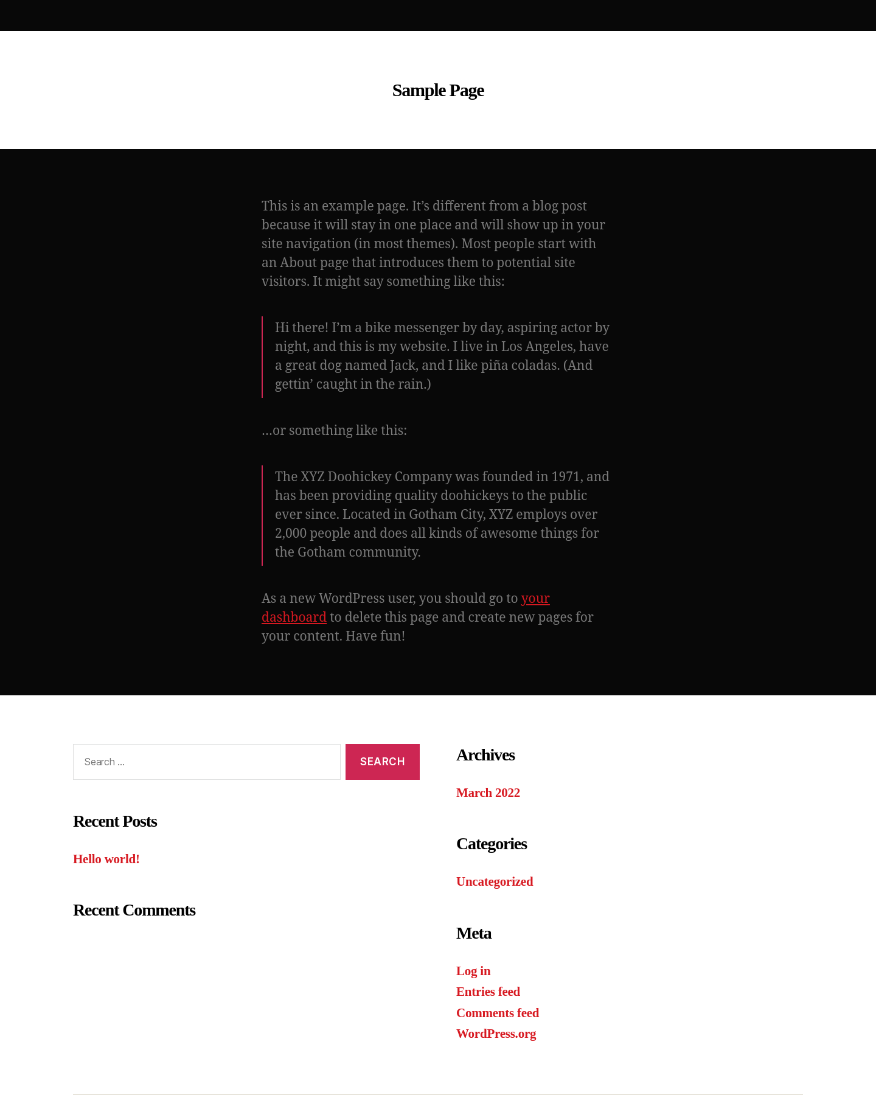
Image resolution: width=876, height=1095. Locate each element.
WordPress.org (496, 1033)
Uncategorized (494, 881)
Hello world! (106, 859)
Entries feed (488, 991)
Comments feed (497, 1013)
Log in (473, 971)
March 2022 (488, 792)
